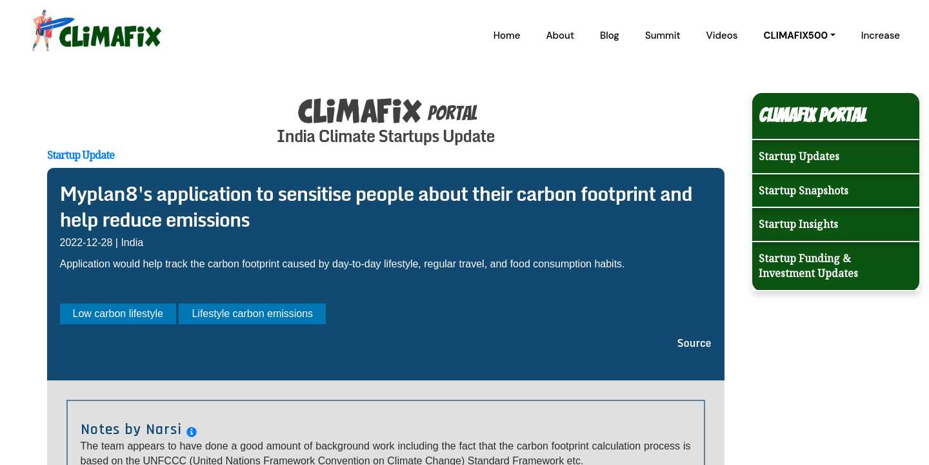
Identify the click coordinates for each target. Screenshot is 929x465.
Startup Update (80, 155)
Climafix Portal (812, 115)
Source (694, 343)
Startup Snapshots (803, 190)
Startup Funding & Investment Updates (808, 265)
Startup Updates (799, 156)
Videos (722, 35)
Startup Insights (798, 224)
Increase (880, 35)
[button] (799, 35)
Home (507, 35)
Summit (663, 35)
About (560, 35)
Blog (609, 35)
